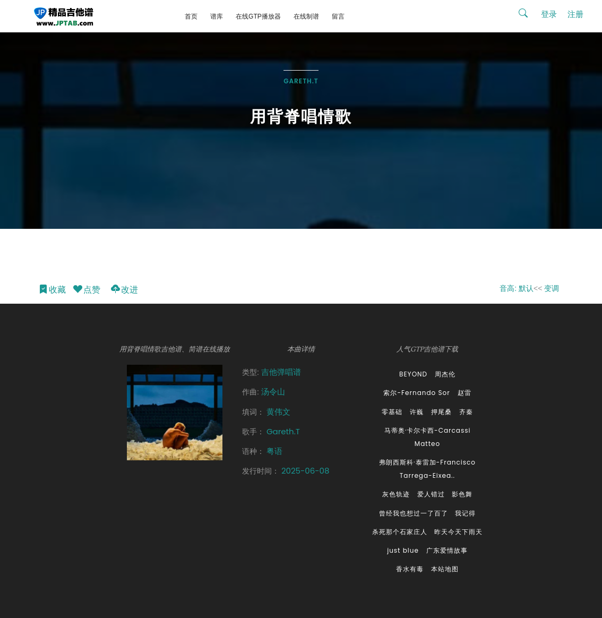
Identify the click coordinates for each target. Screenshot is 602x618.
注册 (575, 14)
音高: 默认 (517, 288)
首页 (191, 16)
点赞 (86, 290)
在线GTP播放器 (258, 16)
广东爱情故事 (447, 550)
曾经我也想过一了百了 (413, 513)
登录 (549, 14)
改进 (124, 290)
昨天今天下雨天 (458, 531)
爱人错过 (431, 494)
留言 (338, 16)
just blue (403, 550)
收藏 (52, 290)
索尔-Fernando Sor (416, 392)
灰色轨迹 (396, 494)
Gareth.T (300, 80)
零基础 (392, 411)
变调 (551, 288)
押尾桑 (441, 411)
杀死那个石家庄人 (399, 531)
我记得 (465, 513)
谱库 (216, 16)
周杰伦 (445, 374)
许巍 (417, 411)
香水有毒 (410, 568)
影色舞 (462, 494)
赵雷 (464, 392)
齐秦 (466, 411)
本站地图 (445, 568)
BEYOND (413, 374)
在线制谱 (306, 16)
